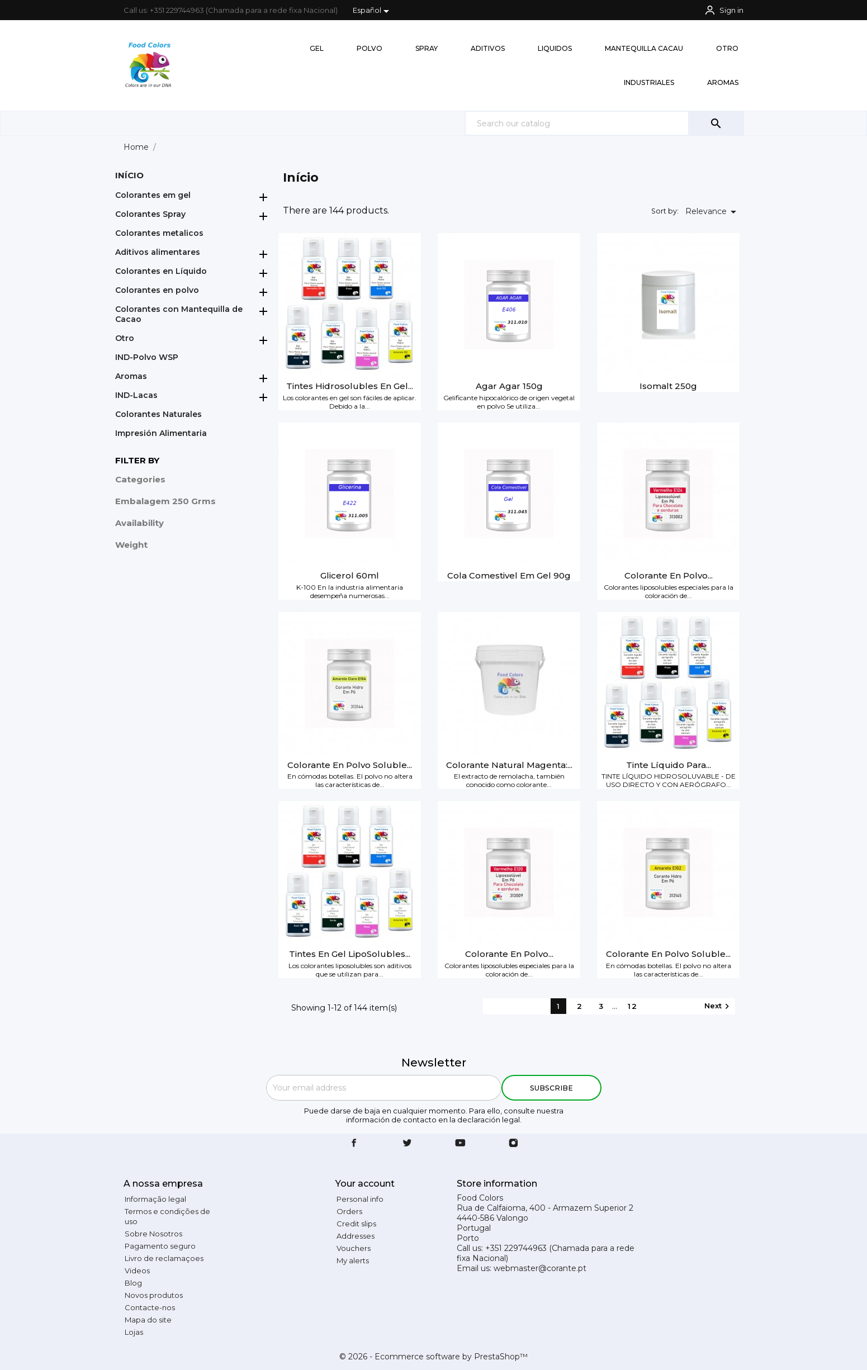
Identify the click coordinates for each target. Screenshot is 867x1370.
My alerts (353, 1260)
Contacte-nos (150, 1307)
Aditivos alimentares (157, 252)
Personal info (360, 1198)
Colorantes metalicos (159, 233)
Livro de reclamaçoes (164, 1258)
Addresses (356, 1235)
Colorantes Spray (150, 214)
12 (633, 1006)
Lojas (134, 1332)
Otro (124, 338)
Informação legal (155, 1198)
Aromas (131, 376)
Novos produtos (154, 1295)
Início (129, 175)
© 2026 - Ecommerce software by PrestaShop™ (433, 1357)
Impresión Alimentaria (161, 433)
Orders (349, 1211)
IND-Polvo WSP (146, 357)
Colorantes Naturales (158, 414)
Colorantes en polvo (157, 290)
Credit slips (356, 1223)
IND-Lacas (136, 395)
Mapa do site (148, 1319)
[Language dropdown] (373, 11)
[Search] (604, 123)
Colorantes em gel (153, 195)
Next (718, 1006)
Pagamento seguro (160, 1245)
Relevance (712, 212)
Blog (133, 1282)
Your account (365, 1183)
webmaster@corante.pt (540, 1268)
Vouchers (354, 1248)
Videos (137, 1270)
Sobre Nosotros (153, 1233)
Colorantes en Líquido (161, 271)
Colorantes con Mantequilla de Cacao (179, 314)
